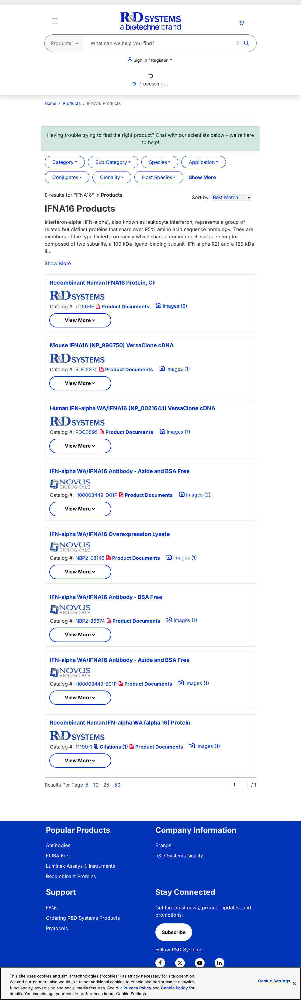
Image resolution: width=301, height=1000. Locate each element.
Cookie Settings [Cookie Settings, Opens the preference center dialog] (274, 980)
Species (158, 162)
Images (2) (171, 306)
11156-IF (84, 306)
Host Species (157, 177)
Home (50, 103)
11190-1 (83, 747)
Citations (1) (111, 747)
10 (96, 785)
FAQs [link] (51, 908)
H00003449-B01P (96, 684)
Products (72, 103)
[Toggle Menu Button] (54, 21)
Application (202, 162)
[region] (150, 983)
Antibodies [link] (58, 845)
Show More (202, 177)
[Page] (236, 784)
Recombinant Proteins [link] (71, 876)
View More (78, 320)
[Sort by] (231, 197)
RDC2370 (86, 369)
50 (117, 785)
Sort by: (201, 197)
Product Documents (122, 306)
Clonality (110, 177)
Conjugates (65, 177)
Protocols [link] (57, 928)
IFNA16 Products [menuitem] (104, 103)
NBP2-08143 (90, 558)
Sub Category (111, 162)
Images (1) (174, 369)
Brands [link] (163, 845)
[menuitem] (50, 103)
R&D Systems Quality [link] (179, 856)
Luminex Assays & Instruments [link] (80, 866)
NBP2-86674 (90, 621)
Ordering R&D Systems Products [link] (83, 918)
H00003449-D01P (96, 495)
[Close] (294, 983)
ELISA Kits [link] (57, 856)
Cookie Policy (174, 987)
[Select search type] (62, 43)
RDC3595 (86, 432)
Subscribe (174, 932)
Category (63, 162)
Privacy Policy (137, 987)
